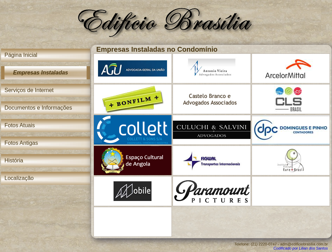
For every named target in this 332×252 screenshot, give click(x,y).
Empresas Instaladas (40, 72)
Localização (19, 178)
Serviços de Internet (28, 90)
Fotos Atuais (19, 125)
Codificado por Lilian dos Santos (300, 248)
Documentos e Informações (38, 108)
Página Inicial (20, 55)
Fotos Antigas (21, 143)
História (13, 160)
